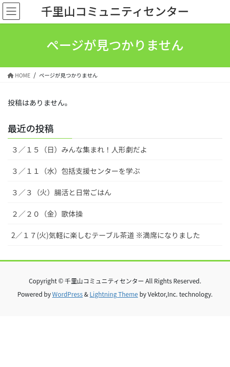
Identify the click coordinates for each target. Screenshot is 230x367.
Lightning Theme (113, 294)
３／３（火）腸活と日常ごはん (61, 192)
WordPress (67, 294)
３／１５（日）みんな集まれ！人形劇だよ (79, 149)
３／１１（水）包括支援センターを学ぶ (75, 171)
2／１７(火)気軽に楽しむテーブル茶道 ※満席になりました (105, 235)
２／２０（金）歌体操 (47, 213)
